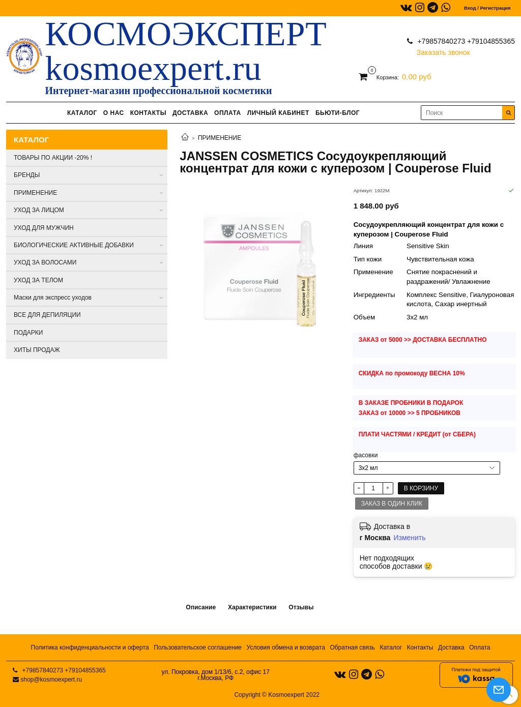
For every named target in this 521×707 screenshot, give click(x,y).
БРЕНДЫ (27, 175)
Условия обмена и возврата (286, 647)
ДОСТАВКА (190, 112)
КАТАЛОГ (82, 112)
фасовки (366, 455)
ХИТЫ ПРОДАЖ (37, 350)
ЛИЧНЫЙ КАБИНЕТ (278, 112)
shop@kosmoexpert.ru (51, 679)
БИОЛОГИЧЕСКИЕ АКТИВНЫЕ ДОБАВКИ (74, 245)
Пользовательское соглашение (198, 647)
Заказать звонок (443, 50)
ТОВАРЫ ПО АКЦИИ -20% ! (53, 157)
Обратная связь (352, 647)
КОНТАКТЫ (148, 112)
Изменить (409, 538)
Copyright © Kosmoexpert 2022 (277, 695)
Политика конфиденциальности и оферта (90, 647)
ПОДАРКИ (28, 332)
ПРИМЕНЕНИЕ (219, 137)
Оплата (479, 647)
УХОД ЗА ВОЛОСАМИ (45, 262)
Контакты (420, 647)
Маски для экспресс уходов (53, 297)
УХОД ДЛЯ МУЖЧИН (44, 227)
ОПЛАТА (227, 112)
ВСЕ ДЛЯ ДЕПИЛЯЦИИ (47, 314)
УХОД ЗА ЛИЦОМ (39, 210)
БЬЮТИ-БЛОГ (337, 112)
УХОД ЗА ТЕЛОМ (38, 280)
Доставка (451, 647)
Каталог (391, 647)
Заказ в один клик (391, 503)
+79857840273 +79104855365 (465, 41)
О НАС (113, 112)
